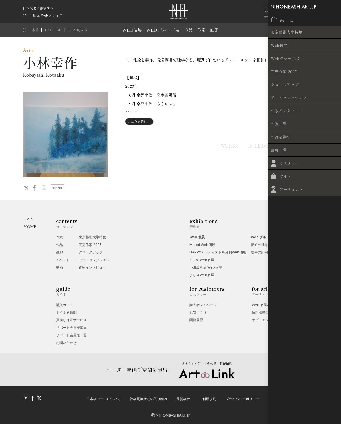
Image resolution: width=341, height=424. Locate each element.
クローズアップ (91, 252)
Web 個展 (197, 237)
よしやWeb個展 (201, 275)
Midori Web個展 (202, 245)
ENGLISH (54, 29)
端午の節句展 (261, 252)
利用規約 (209, 398)
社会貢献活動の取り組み (148, 398)
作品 (188, 30)
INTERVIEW (258, 145)
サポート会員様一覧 (71, 335)
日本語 (34, 29)
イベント (63, 260)
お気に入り (197, 312)
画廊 (214, 30)
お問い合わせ (66, 343)
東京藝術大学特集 (92, 237)
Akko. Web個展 (201, 260)
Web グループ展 (263, 237)
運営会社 (183, 398)
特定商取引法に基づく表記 (288, 398)
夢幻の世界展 (261, 245)
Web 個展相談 (263, 305)
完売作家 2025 (90, 245)
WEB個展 (132, 30)
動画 (59, 267)
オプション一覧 (264, 320)
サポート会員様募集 (71, 327)
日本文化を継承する (38, 7)
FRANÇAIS (77, 29)
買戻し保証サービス (71, 320)
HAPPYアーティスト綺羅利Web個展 (217, 252)
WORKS (221, 145)
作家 (201, 30)
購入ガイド (64, 305)
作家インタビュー (92, 267)
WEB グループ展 (162, 30)
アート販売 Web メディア (43, 15)
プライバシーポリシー (242, 398)
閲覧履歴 (196, 320)
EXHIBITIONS (302, 145)
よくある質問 (66, 312)
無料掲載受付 (262, 312)
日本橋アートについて (103, 398)
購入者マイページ (203, 305)
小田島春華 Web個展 (205, 267)
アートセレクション (94, 260)
